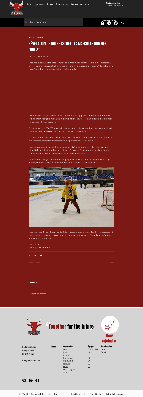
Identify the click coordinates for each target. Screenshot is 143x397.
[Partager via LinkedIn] (35, 255)
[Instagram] (109, 23)
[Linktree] (102, 23)
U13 (89, 358)
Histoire (65, 367)
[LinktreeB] (24, 380)
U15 (89, 361)
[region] (110, 325)
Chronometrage (68, 358)
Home (53, 346)
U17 (89, 364)
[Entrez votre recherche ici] (53, 22)
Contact (103, 352)
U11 (89, 355)
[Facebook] (116, 23)
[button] (39, 4)
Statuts (65, 372)
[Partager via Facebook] (30, 255)
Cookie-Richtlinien (96, 394)
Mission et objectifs (69, 370)
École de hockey (93, 349)
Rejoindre (104, 349)
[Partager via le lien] (41, 255)
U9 (89, 352)
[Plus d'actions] (113, 37)
